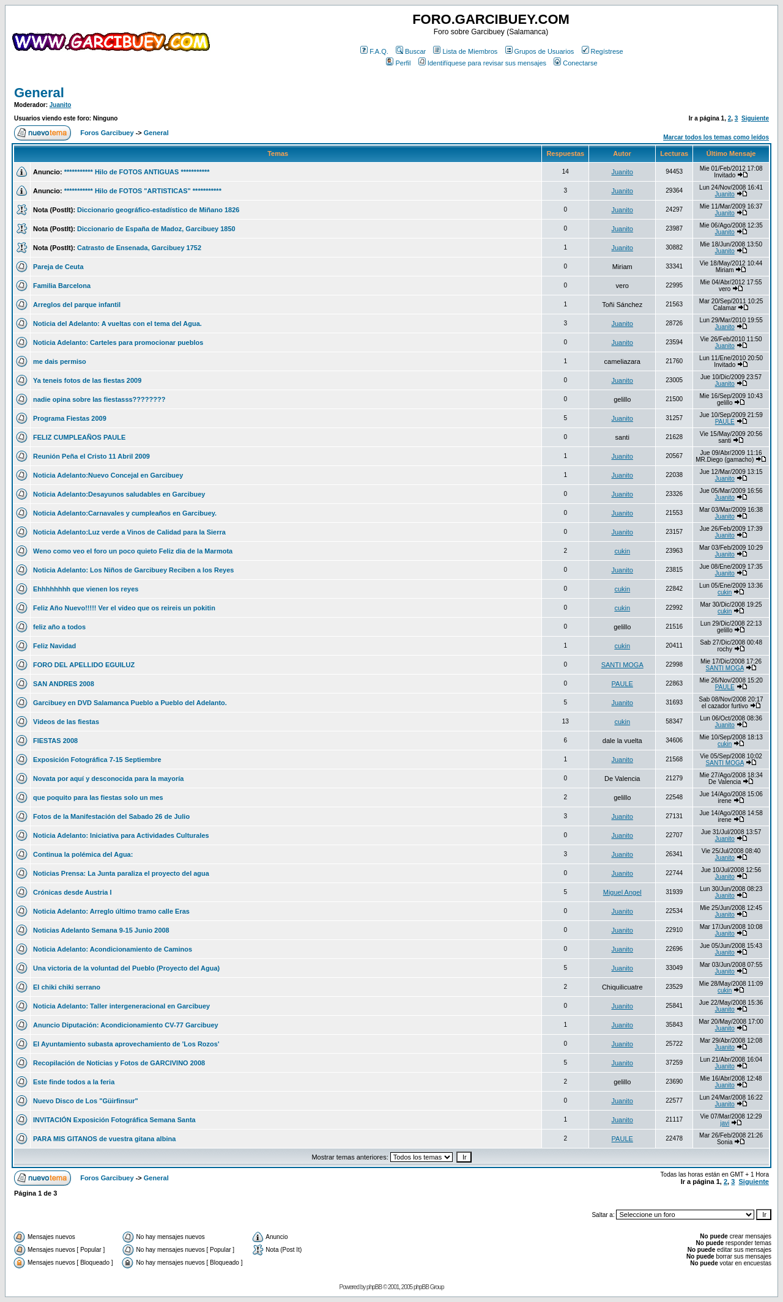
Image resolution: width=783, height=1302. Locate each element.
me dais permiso (59, 361)
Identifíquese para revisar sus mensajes (482, 63)
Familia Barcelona (62, 285)
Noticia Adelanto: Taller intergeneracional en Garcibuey (121, 1006)
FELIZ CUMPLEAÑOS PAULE (79, 437)
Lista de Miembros (465, 51)
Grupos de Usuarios (539, 51)
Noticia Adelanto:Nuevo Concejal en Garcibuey (108, 475)
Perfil (398, 63)
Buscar (411, 51)
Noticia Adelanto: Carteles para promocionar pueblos (118, 342)
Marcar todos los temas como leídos (716, 137)
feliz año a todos (59, 627)
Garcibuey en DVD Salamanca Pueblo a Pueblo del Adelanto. (130, 702)
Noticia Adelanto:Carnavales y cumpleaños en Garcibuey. (125, 513)
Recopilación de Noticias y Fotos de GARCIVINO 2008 (119, 1063)
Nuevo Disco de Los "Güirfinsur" (85, 1100)
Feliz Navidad (54, 645)
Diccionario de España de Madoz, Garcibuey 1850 (156, 228)
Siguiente (755, 118)
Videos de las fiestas (66, 721)
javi (724, 1123)
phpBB (374, 1287)
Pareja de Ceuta (58, 266)
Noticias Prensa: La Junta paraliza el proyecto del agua (121, 873)
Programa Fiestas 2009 (69, 418)
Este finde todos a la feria (73, 1082)
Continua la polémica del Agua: (83, 854)
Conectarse (575, 63)
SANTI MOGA (622, 664)
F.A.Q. (374, 51)
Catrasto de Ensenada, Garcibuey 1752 (139, 247)
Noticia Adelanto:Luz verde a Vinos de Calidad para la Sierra (129, 532)
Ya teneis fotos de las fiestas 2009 (87, 380)
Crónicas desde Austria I (72, 892)
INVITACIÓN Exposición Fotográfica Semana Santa (114, 1119)
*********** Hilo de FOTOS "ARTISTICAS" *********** (142, 190)
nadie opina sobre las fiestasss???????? (99, 399)
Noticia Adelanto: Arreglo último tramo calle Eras (111, 911)
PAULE (725, 421)
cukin (622, 551)
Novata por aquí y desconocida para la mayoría (108, 778)
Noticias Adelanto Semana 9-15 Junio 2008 (101, 930)
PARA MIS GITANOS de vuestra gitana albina (104, 1138)
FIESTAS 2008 (55, 740)
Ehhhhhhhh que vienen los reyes (85, 589)
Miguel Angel (622, 892)
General (39, 92)
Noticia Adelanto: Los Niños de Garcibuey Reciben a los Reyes (133, 570)
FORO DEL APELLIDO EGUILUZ (84, 664)
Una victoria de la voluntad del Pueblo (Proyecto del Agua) (126, 968)
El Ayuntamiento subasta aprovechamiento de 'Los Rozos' (126, 1044)
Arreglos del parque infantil (77, 304)
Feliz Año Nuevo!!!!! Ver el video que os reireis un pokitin (124, 608)
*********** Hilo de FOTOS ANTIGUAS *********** (137, 172)
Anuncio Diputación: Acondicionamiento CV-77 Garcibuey (125, 1025)
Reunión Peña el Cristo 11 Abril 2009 (91, 456)
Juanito (61, 105)
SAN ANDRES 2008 (63, 683)
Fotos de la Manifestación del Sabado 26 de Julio (111, 816)
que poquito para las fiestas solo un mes (98, 797)
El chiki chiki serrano (66, 987)
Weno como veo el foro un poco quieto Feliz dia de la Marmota (132, 551)
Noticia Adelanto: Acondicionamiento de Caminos (112, 949)
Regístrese (602, 51)
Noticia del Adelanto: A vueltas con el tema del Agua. (117, 323)
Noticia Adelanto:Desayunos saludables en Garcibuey (119, 494)
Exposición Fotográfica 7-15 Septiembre (97, 759)
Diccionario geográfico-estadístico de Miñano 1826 (158, 209)
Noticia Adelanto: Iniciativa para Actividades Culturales (121, 835)
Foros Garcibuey (106, 132)
